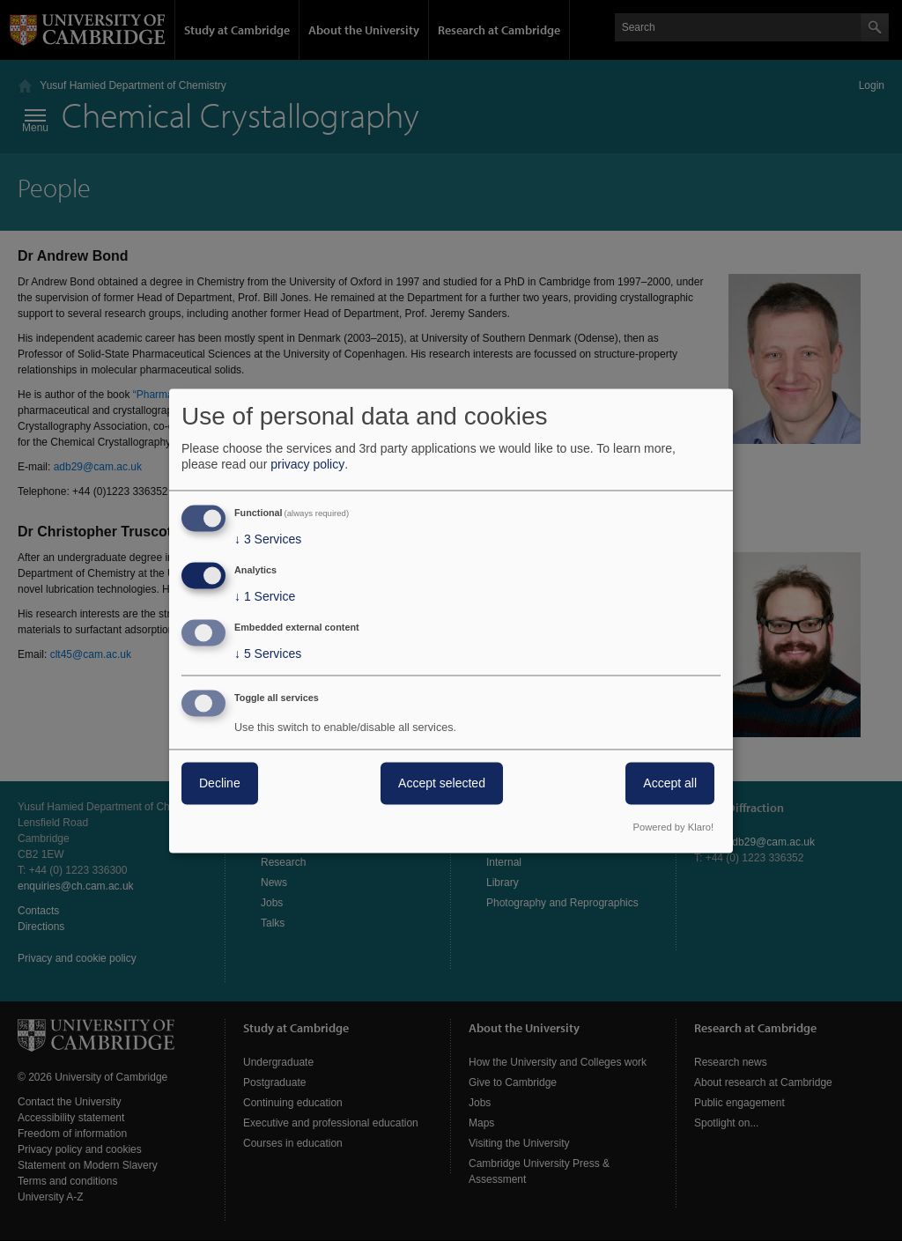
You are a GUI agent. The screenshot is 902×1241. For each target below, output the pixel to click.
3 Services (267, 540)
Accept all (670, 783)
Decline (219, 783)
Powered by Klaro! (673, 827)
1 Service (264, 597)
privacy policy (307, 465)
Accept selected (441, 783)
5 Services (267, 653)
